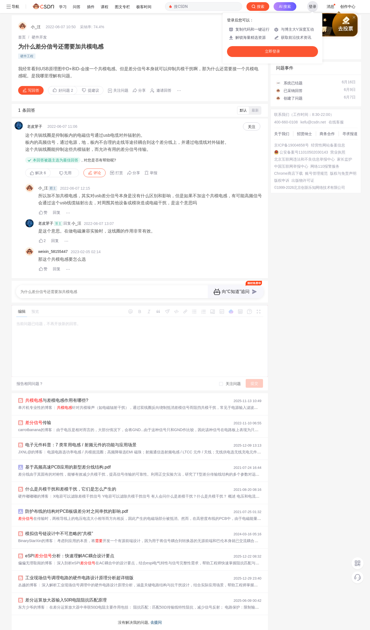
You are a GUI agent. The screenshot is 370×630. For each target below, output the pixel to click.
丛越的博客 (27, 585)
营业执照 (337, 152)
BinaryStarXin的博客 (35, 541)
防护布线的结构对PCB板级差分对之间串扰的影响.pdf (76, 511)
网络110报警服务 (324, 166)
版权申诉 (281, 180)
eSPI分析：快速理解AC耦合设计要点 (69, 555)
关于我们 (281, 134)
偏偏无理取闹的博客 (35, 563)
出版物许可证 (302, 180)
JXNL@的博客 (30, 452)
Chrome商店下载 (288, 173)
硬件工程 (26, 56)
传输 (38, 422)
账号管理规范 (316, 173)
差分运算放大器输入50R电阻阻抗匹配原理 (66, 600)
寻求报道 (350, 134)
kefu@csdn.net (313, 122)
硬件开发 (39, 37)
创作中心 (347, 6)
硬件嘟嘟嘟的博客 (33, 496)
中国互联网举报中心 (291, 166)
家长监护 (344, 159)
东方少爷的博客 (31, 607)
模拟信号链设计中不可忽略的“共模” (59, 533)
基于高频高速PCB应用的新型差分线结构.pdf (68, 467)
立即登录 (272, 51)
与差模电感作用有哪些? (56, 400)
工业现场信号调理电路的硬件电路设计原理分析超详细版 (79, 577)
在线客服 (336, 122)
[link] (22, 37)
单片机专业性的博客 (35, 407)
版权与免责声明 (343, 173)
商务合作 (327, 134)
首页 (22, 37)
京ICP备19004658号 (291, 145)
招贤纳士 (304, 134)
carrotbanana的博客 (35, 430)
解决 (38, 173)
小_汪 (36, 27)
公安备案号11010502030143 (304, 152)
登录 (312, 6)
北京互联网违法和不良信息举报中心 (304, 159)
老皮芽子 (34, 126)
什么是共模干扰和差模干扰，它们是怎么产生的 (70, 489)
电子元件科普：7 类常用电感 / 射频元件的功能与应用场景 (81, 445)
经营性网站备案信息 (328, 145)
